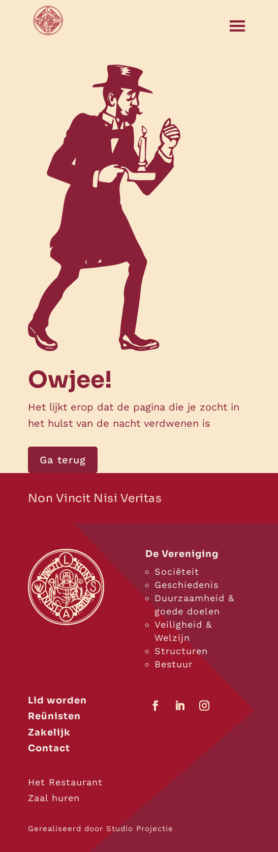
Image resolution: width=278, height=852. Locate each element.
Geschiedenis (187, 584)
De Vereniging (182, 554)
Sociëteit (177, 571)
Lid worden (57, 700)
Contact (49, 748)
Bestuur (174, 664)
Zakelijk (49, 732)
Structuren (181, 650)
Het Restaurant (65, 782)
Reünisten (54, 716)
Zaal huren (54, 797)
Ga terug (63, 460)
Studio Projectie (139, 828)
